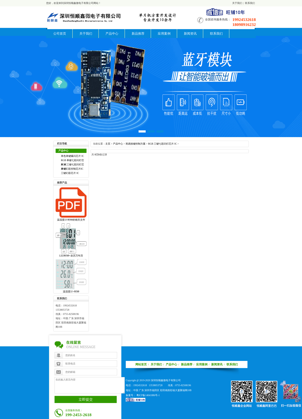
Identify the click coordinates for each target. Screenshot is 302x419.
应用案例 (164, 33)
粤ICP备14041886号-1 (148, 395)
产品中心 (112, 33)
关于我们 (237, 3)
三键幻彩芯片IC (70, 173)
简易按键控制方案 (135, 143)
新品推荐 (138, 33)
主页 (107, 143)
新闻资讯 (190, 33)
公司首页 (59, 33)
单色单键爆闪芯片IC (72, 156)
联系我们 (250, 3)
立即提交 (86, 399)
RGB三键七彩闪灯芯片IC (162, 143)
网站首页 (141, 364)
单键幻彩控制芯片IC (72, 168)
